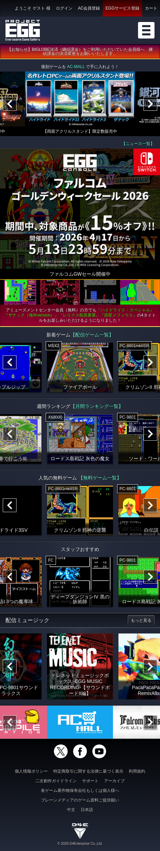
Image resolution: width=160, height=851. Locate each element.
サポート (90, 781)
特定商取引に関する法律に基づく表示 (88, 771)
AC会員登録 (89, 8)
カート (151, 8)
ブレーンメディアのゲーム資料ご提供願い (80, 800)
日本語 (87, 810)
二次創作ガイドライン (56, 781)
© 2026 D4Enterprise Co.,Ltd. (79, 844)
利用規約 (137, 771)
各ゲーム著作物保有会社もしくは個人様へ (80, 790)
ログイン (64, 8)
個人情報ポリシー (31, 771)
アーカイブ (114, 781)
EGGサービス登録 (122, 8)
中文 (71, 810)
